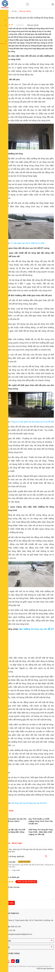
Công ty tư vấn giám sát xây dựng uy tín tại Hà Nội (32, 422)
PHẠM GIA (6, 941)
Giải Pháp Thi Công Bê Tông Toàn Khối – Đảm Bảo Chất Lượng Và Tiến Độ (41, 832)
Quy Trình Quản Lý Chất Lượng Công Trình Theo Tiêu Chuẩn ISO (41, 821)
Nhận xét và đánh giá (10, 877)
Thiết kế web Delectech (45, 968)
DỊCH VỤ (6, 947)
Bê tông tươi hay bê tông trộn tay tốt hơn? (29, 803)
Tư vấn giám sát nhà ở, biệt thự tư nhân (28, 243)
